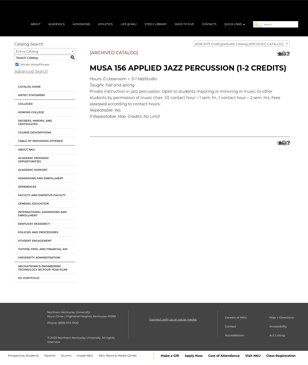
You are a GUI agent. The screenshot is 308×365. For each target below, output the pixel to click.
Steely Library (156, 24)
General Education (33, 203)
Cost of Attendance (224, 356)
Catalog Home (29, 86)
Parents (49, 355)
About (35, 24)
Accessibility (278, 326)
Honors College (31, 112)
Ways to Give (184, 24)
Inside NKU (85, 355)
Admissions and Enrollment (40, 178)
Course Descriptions (34, 132)
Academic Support (32, 170)
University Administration (39, 257)
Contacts (209, 24)
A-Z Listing (277, 335)
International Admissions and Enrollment (42, 213)
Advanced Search (31, 71)
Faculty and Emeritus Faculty (42, 195)
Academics (56, 24)
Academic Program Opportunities (33, 159)
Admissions (81, 24)
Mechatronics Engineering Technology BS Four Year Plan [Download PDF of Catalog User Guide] (42, 268)
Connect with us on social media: (173, 319)
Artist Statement (31, 95)
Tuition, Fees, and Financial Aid (43, 249)
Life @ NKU (129, 24)
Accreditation (234, 335)
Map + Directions (282, 317)
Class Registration (280, 356)
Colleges (25, 104)
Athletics (105, 24)
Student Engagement (35, 240)
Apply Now (194, 356)
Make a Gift (170, 356)
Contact (230, 326)
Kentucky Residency (34, 224)
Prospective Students (23, 355)
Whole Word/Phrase (34, 64)
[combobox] (241, 43)
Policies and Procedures (38, 232)
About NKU (26, 149)
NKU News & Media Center (118, 355)
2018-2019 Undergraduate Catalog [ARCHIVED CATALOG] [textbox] (239, 44)
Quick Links (234, 24)
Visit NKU (253, 356)
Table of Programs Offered (40, 141)
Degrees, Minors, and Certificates (35, 122)
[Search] (258, 24)
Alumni (66, 355)
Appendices (27, 186)
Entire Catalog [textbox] (27, 51)
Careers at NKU (236, 317)
